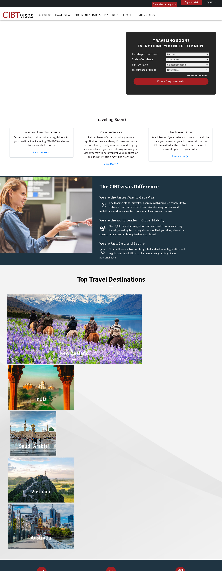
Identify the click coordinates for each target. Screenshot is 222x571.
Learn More (40, 147)
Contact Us (165, 495)
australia (70, 491)
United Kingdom (74, 530)
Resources (111, 13)
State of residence (142, 54)
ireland (89, 510)
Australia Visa (119, 499)
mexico (89, 514)
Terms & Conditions (124, 542)
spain (89, 522)
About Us (45, 13)
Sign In (189, 2)
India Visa (117, 495)
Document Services (87, 13)
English (209, 2)
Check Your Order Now (40, 421)
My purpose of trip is (144, 64)
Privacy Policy (100, 542)
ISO (111, 559)
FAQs (84, 542)
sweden (69, 526)
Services (127, 13)
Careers (160, 542)
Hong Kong (71, 510)
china (89, 499)
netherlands (72, 518)
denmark (70, 503)
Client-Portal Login (159, 2)
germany (90, 506)
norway (90, 518)
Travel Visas (63, 13)
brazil (89, 495)
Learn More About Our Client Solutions (54, 542)
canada (69, 499)
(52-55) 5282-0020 (168, 491)
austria (90, 491)
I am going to (140, 59)
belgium (69, 495)
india (67, 514)
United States (93, 530)
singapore (70, 522)
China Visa (117, 491)
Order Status (145, 13)
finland (90, 503)
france (68, 506)
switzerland (92, 526)
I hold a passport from (145, 49)
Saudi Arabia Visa (121, 503)
